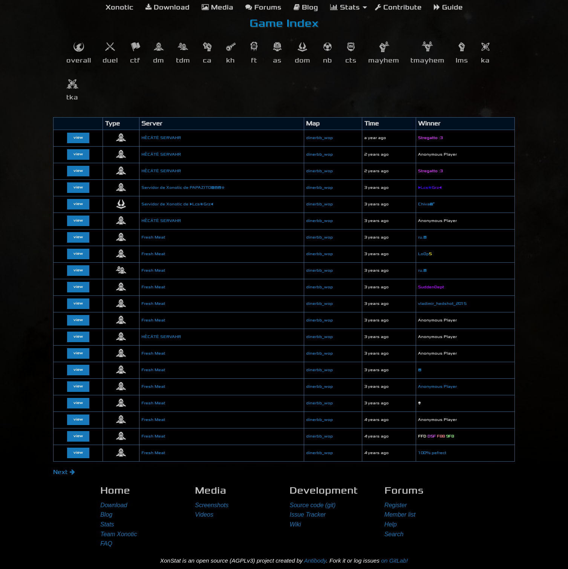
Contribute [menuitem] (398, 7)
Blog (106, 514)
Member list (400, 514)
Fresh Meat (153, 237)
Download (113, 505)
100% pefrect (432, 453)
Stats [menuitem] (345, 7)
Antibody (315, 560)
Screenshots (211, 505)
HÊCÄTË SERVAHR (161, 138)
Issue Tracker (307, 514)
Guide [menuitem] (448, 7)
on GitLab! (394, 560)
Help (390, 524)
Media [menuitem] (217, 7)
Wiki (295, 524)
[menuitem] (119, 7)
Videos (204, 514)
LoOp (425, 254)
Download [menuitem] (167, 7)
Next (64, 472)
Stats (107, 524)
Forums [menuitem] (263, 7)
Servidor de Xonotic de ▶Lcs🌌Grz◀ (177, 204)
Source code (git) (312, 505)
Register (395, 505)
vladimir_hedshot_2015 (442, 303)
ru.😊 (422, 237)
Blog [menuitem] (306, 7)
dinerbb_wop (319, 138)
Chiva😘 (426, 204)
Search (394, 534)
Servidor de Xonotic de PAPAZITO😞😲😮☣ (183, 187)
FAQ (106, 543)
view (78, 137)
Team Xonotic (118, 534)
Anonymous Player (437, 386)
